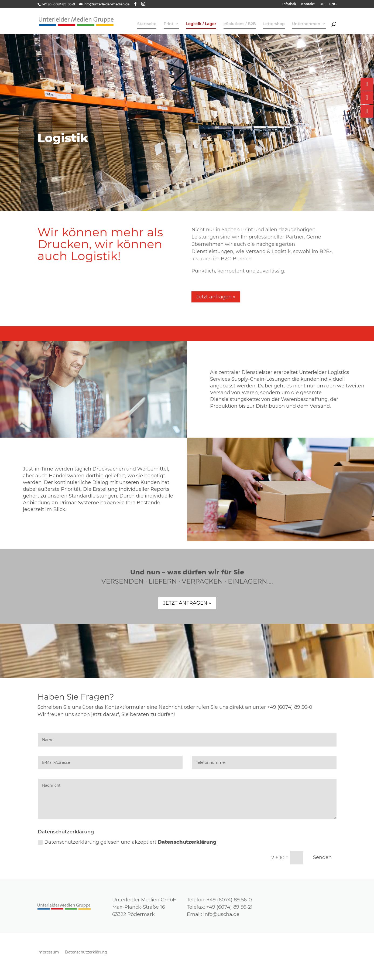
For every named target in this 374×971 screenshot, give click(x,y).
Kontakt (308, 4)
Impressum (48, 952)
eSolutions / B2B (240, 24)
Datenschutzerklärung (187, 842)
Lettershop (274, 24)
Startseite (146, 24)
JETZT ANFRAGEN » (187, 603)
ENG (333, 4)
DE (322, 4)
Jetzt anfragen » (215, 297)
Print (168, 24)
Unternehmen (306, 24)
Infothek (289, 4)
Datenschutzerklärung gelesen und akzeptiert (127, 842)
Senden (322, 857)
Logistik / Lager (201, 24)
